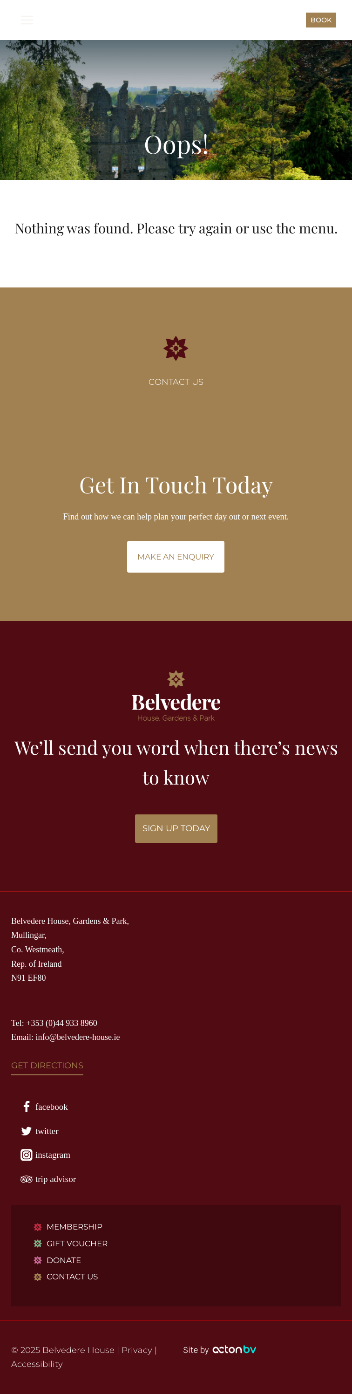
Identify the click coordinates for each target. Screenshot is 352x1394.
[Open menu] (27, 20)
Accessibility (37, 1364)
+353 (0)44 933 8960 (61, 1023)
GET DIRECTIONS (47, 1065)
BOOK (321, 20)
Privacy (137, 1350)
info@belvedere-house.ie (78, 1037)
